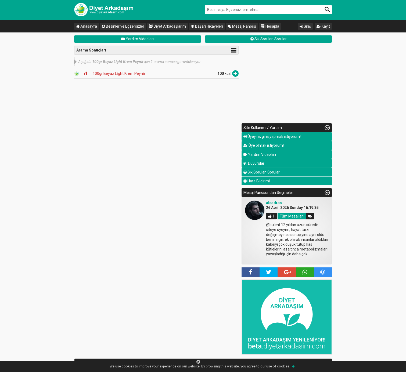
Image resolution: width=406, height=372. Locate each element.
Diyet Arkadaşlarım (167, 26)
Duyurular (253, 163)
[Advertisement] (287, 83)
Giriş (305, 26)
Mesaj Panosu (242, 26)
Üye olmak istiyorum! (263, 145)
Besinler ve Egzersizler (123, 26)
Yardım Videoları (137, 39)
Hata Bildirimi (256, 181)
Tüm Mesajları (292, 216)
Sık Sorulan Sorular (268, 39)
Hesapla (270, 26)
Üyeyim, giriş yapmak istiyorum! (272, 136)
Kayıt (323, 26)
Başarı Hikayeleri (207, 26)
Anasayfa (86, 26)
